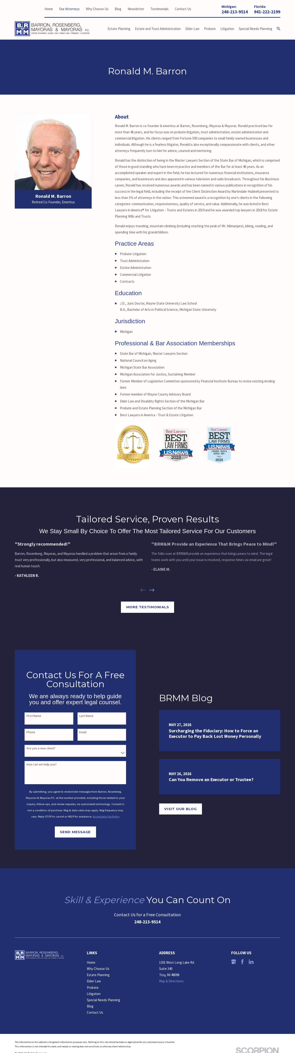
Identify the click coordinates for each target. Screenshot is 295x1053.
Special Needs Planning (103, 1000)
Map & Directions (171, 981)
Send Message (70, 832)
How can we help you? (36, 764)
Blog (118, 9)
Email (77, 732)
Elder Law (94, 981)
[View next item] (152, 590)
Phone (25, 732)
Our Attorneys (69, 9)
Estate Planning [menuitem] (119, 28)
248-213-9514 (235, 12)
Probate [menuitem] (210, 28)
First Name (28, 716)
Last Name (81, 716)
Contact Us (183, 9)
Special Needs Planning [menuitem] (255, 28)
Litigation (94, 994)
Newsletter (136, 9)
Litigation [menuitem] (227, 28)
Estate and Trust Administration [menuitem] (158, 28)
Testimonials (159, 9)
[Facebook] (242, 961)
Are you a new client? (35, 748)
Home (48, 9)
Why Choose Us (97, 9)
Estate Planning (98, 975)
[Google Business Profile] (233, 961)
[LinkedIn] (251, 961)
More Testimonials (147, 607)
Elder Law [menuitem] (192, 28)
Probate (93, 987)
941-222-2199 (267, 12)
